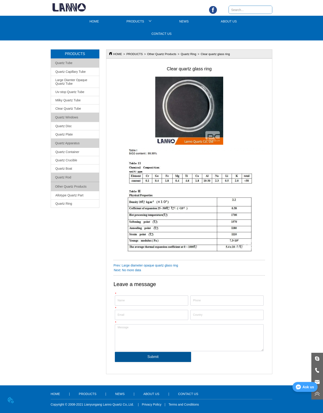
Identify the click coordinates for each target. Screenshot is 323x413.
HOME (94, 21)
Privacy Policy (151, 404)
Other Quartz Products (161, 54)
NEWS (184, 21)
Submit (153, 357)
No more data (131, 270)
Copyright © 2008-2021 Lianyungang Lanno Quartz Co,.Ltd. (93, 404)
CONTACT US (161, 34)
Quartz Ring (188, 54)
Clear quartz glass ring (215, 54)
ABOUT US (229, 21)
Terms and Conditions (183, 404)
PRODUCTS (139, 21)
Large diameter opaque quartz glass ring (150, 265)
